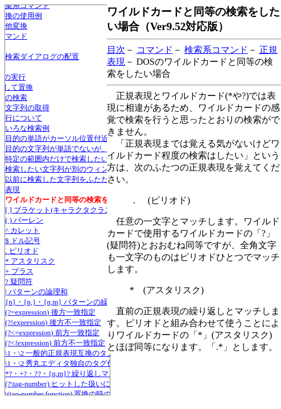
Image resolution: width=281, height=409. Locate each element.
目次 (116, 50)
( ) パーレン (24, 220)
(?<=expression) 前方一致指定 (52, 332)
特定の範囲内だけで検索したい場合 (64, 159)
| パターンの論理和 (36, 291)
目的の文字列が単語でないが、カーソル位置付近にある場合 (105, 148)
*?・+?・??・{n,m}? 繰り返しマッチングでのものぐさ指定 (101, 373)
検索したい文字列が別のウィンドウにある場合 (82, 169)
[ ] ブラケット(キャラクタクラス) (60, 210)
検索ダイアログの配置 (42, 56)
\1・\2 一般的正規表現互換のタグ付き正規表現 (82, 353)
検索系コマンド (216, 50)
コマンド (155, 50)
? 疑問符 (18, 281)
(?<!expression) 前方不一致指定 (55, 343)
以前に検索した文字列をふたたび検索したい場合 (86, 179)
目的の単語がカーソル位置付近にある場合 (75, 138)
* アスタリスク (30, 261)
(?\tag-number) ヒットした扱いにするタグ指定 (80, 383)
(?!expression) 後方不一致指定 (53, 322)
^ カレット (22, 230)
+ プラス (19, 271)
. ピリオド (22, 251)
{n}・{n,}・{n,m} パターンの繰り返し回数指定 (82, 302)
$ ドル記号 (22, 240)
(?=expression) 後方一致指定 (50, 312)
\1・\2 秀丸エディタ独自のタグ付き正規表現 (78, 363)
